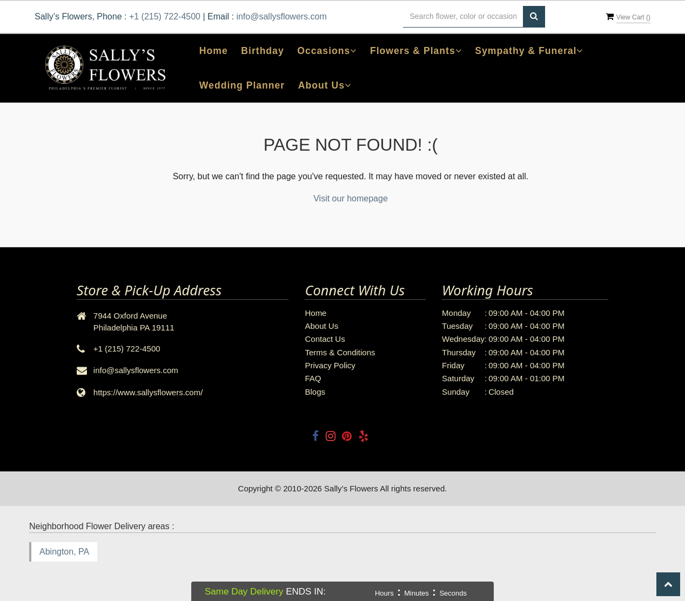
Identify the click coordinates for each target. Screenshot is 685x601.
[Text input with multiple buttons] (463, 17)
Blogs (315, 391)
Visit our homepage (350, 198)
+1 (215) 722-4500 (164, 16)
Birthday (262, 50)
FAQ (313, 378)
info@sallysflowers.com (281, 16)
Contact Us (325, 338)
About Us (321, 325)
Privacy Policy (330, 365)
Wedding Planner (242, 85)
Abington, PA (64, 551)
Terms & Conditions (340, 352)
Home (213, 50)
